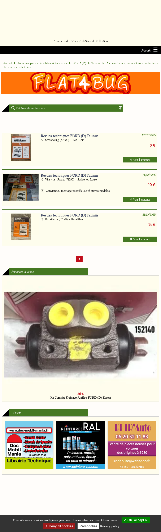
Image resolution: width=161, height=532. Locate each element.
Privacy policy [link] (109, 526)
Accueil (7, 63)
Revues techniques (19, 67)
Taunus (95, 63)
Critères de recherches (30, 108)
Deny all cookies (59, 526)
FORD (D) (79, 63)
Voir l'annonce (140, 160)
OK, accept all (136, 520)
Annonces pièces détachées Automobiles (42, 63)
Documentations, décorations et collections (132, 63)
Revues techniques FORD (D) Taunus (69, 136)
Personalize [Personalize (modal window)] (88, 526)
